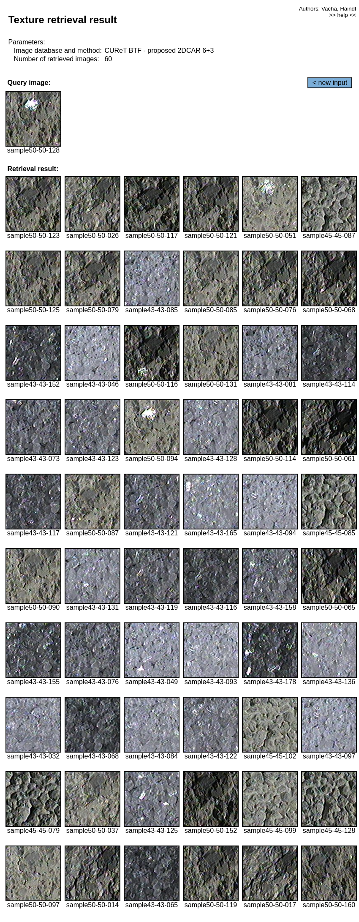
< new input (330, 82)
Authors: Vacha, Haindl (327, 8)
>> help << (342, 15)
